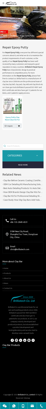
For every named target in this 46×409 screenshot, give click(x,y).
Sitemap (27, 398)
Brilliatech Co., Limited (26, 395)
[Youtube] (24, 340)
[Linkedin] (16, 340)
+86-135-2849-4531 (19, 222)
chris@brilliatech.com (19, 249)
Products (7, 273)
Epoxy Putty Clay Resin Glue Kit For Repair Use (12, 118)
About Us (7, 278)
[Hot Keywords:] (5, 146)
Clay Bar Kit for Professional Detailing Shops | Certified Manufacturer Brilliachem (23, 196)
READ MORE (23, 165)
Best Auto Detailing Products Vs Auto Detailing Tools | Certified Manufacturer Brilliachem (23, 188)
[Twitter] (20, 340)
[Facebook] (12, 340)
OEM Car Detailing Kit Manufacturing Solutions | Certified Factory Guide (23, 184)
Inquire (8, 125)
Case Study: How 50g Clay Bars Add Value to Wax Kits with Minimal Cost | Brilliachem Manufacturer (23, 200)
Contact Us (7, 288)
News (5, 283)
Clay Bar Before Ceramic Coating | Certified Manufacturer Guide (23, 180)
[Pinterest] (33, 340)
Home (5, 268)
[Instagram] (29, 340)
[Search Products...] (25, 146)
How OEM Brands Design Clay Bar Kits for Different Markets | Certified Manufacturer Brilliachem (23, 192)
